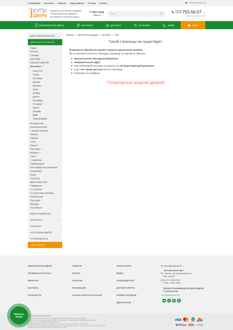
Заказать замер (19, 315)
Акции (193, 26)
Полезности (34, 295)
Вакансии (33, 280)
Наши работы (77, 3)
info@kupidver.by (195, 2)
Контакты (49, 3)
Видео (120, 273)
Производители (125, 280)
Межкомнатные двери (49, 26)
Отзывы (92, 3)
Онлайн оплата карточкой (87, 295)
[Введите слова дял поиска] (133, 14)
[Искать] (161, 14)
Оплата (103, 3)
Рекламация (79, 287)
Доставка (113, 26)
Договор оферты (126, 287)
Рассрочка (84, 26)
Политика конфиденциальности (40, 316)
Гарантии (77, 280)
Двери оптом (124, 302)
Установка (141, 26)
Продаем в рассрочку (39, 273)
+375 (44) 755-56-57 (174, 266)
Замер (168, 26)
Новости (62, 3)
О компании (34, 3)
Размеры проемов (126, 295)
